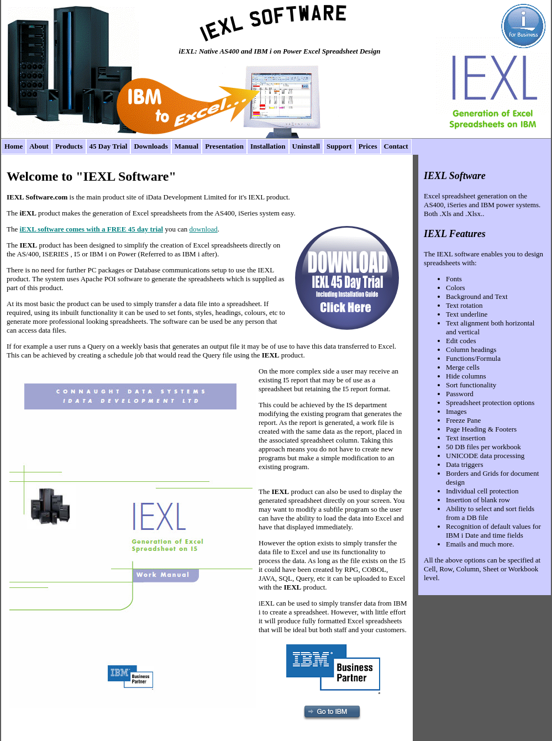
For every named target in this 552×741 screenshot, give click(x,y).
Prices (368, 146)
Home (13, 146)
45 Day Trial (109, 146)
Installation (268, 146)
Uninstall (306, 146)
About (39, 146)
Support (339, 146)
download (204, 229)
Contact (396, 146)
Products (69, 146)
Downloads (150, 146)
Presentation (224, 146)
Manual (186, 146)
